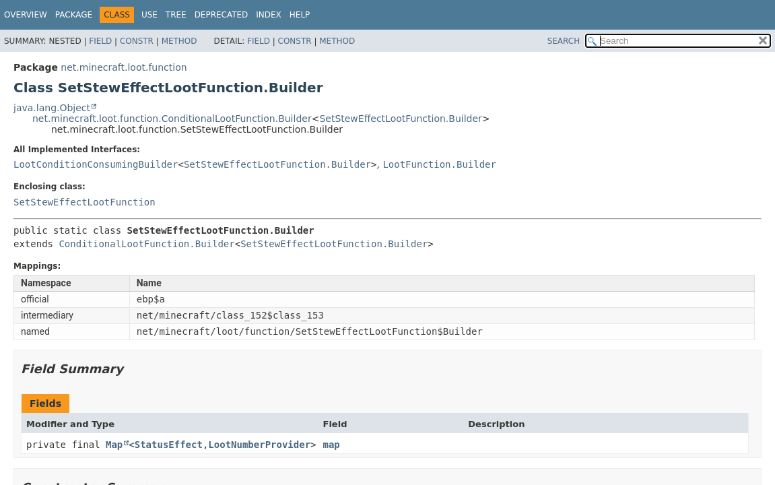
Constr (137, 41)
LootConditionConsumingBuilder (95, 164)
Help (300, 15)
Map (114, 444)
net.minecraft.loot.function (124, 67)
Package (73, 15)
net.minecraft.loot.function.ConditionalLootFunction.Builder (172, 118)
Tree (176, 15)
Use (149, 15)
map (331, 444)
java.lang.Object (51, 107)
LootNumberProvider (259, 444)
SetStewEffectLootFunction (84, 202)
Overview (25, 15)
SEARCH (563, 41)
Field (100, 41)
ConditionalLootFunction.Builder (146, 243)
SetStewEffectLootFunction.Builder (400, 118)
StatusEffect (169, 444)
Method (179, 41)
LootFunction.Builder (439, 164)
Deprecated (221, 15)
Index (268, 15)
